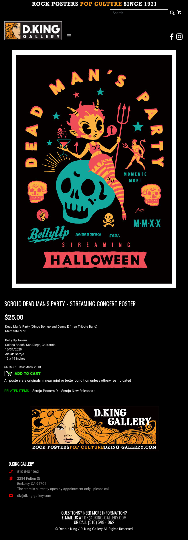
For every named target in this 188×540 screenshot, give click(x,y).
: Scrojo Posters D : (45, 391)
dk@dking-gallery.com (30, 496)
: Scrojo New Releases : (77, 391)
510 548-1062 (24, 472)
